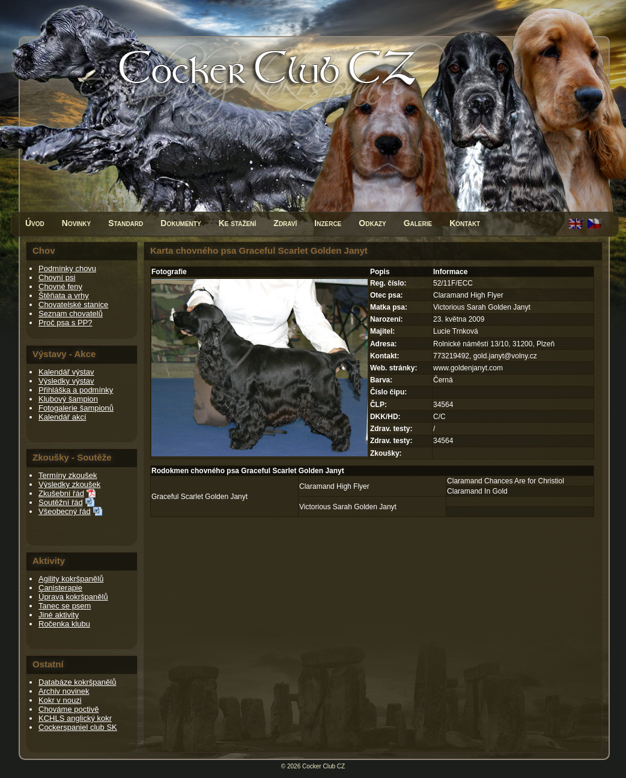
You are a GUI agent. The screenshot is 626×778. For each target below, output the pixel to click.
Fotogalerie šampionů (76, 407)
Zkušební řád (61, 493)
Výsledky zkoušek (69, 484)
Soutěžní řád (60, 502)
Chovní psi (56, 277)
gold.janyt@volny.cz (505, 356)
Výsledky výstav (66, 380)
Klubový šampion (68, 398)
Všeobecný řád (64, 511)
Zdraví (285, 223)
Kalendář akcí (62, 416)
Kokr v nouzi (60, 700)
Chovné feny (60, 286)
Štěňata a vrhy (63, 295)
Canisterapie (60, 587)
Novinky (76, 223)
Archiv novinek (64, 691)
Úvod (34, 223)
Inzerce (327, 223)
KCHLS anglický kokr (75, 718)
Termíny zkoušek (67, 475)
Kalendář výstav (66, 371)
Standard (125, 223)
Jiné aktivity (58, 614)
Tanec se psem (64, 605)
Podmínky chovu (67, 268)
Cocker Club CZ (323, 766)
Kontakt (464, 223)
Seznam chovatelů (70, 313)
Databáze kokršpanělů (77, 682)
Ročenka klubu (64, 623)
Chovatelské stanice (73, 304)
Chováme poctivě (68, 709)
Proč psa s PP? (65, 322)
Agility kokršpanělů (70, 578)
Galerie (418, 223)
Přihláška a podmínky (75, 389)
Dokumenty (180, 223)
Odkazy (372, 223)
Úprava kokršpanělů (73, 596)
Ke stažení (238, 223)
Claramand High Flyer (334, 486)
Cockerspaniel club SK (77, 727)
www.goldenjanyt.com (468, 368)
